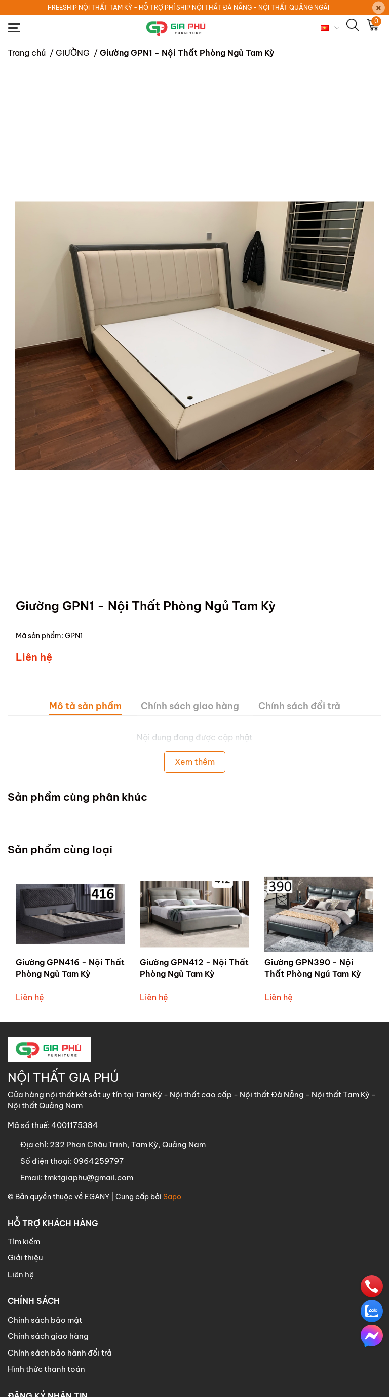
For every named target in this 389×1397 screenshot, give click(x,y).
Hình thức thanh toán (46, 1369)
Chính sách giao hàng (48, 1336)
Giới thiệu (25, 1258)
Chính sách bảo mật (45, 1320)
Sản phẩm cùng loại (60, 850)
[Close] (378, 8)
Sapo (172, 1196)
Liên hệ (21, 1274)
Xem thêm (195, 762)
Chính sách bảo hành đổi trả (60, 1353)
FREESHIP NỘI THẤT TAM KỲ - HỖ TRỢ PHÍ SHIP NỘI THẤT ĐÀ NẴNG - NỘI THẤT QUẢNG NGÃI (188, 7)
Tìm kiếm (24, 1241)
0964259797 (98, 1161)
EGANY (97, 1196)
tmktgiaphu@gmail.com (88, 1177)
